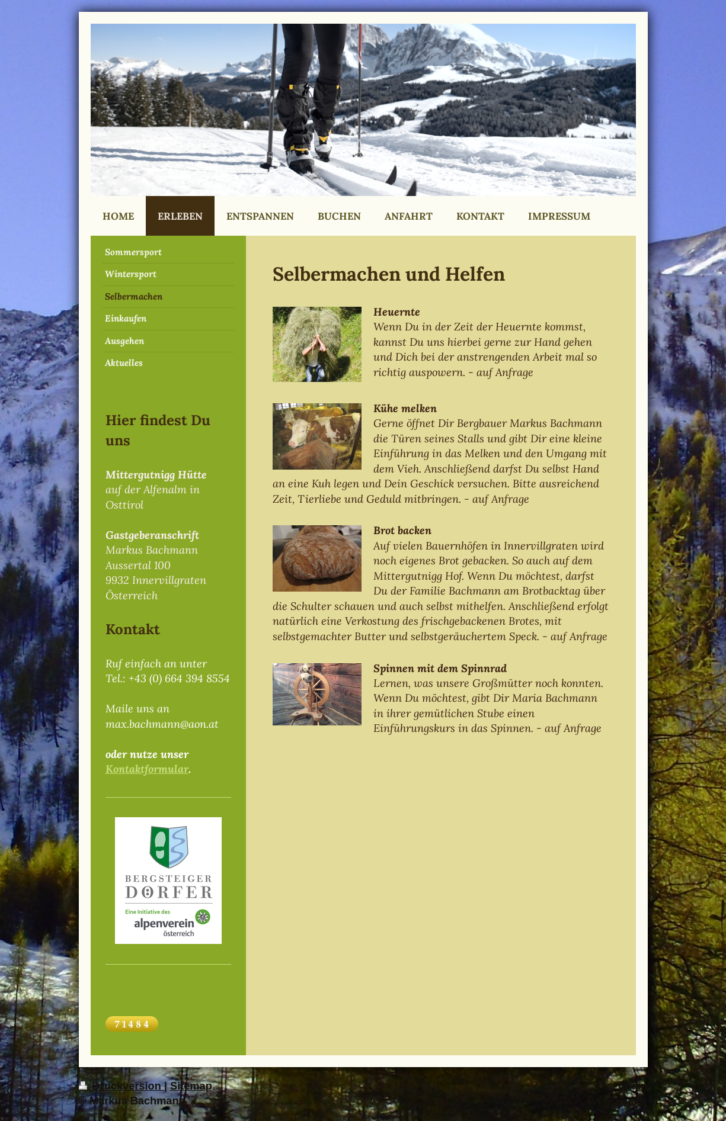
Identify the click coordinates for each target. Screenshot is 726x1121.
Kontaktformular (146, 769)
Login (633, 1086)
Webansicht (617, 1101)
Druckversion (121, 1086)
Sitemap (191, 1086)
